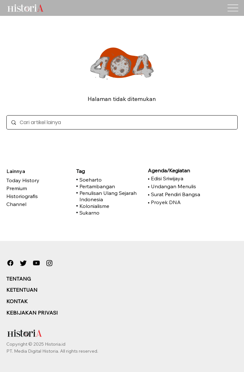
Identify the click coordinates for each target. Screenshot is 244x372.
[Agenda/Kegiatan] (178, 170)
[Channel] (38, 204)
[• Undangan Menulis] (178, 186)
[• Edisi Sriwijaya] (178, 178)
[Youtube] (36, 263)
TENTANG (18, 279)
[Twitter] (23, 263)
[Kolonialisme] (109, 206)
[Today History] (38, 180)
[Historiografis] (38, 196)
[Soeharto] (109, 179)
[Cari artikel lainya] (122, 122)
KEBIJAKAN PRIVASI (32, 312)
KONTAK (17, 301)
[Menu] (232, 8)
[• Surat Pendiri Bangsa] (178, 194)
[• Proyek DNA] (178, 202)
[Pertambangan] (109, 186)
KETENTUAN (21, 290)
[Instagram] (49, 263)
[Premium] (38, 188)
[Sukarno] (109, 212)
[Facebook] (10, 263)
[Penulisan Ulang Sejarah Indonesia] (109, 196)
